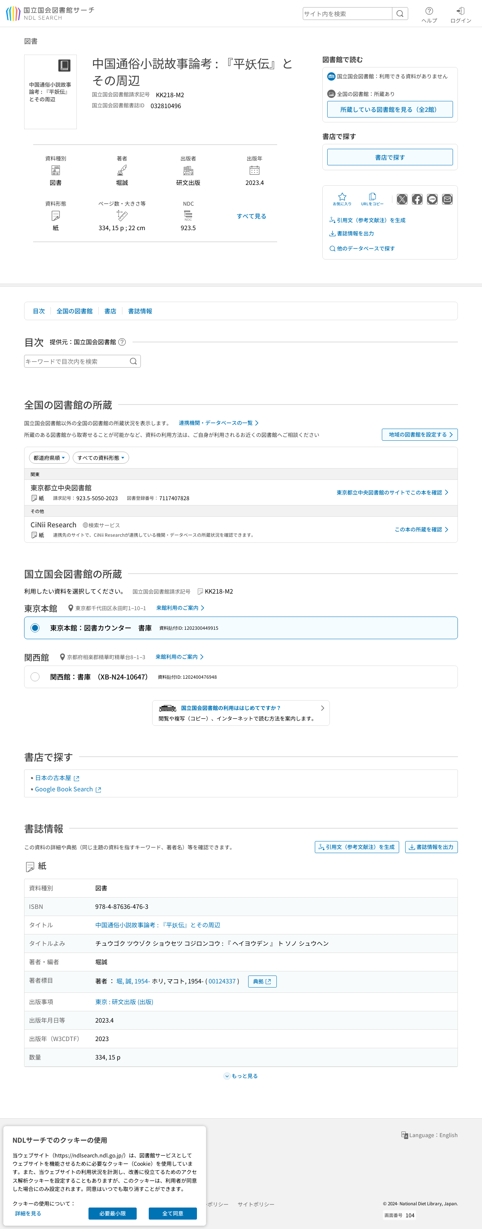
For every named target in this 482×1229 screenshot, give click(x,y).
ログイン (460, 14)
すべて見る (251, 215)
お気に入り (342, 199)
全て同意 (172, 1213)
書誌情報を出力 (351, 233)
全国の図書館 (74, 310)
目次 (39, 310)
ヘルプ (429, 14)
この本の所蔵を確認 (423, 529)
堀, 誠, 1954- (133, 980)
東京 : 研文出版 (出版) (124, 1001)
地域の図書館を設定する (422, 434)
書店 (110, 310)
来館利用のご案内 (181, 607)
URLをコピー (372, 199)
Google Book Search (68, 788)
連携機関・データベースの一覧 (220, 422)
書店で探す (390, 157)
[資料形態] (101, 458)
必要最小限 (112, 1213)
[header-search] (355, 13)
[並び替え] (49, 458)
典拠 (262, 981)
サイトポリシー (256, 1204)
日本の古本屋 (57, 777)
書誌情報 (140, 310)
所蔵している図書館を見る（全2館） (390, 109)
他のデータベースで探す (362, 248)
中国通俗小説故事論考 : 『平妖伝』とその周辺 (157, 924)
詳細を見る (28, 1213)
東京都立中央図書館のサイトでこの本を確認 (394, 492)
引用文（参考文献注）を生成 (367, 220)
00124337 (222, 980)
